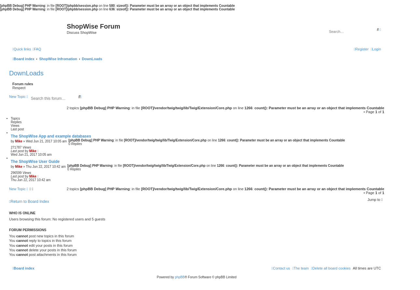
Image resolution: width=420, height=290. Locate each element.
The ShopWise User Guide (35, 161)
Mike (18, 141)
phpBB (180, 277)
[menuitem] (37, 49)
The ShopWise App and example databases (51, 136)
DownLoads (26, 73)
